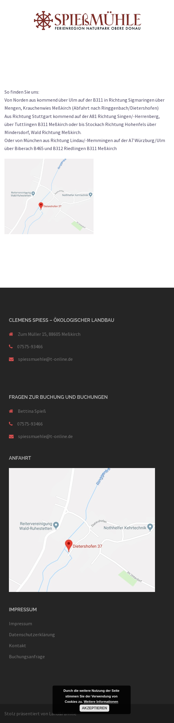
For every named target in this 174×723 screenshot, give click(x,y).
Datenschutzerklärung (32, 634)
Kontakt (17, 645)
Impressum (20, 623)
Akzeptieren (94, 708)
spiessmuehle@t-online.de (45, 359)
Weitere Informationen (101, 701)
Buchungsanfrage (27, 656)
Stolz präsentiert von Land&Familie (40, 713)
